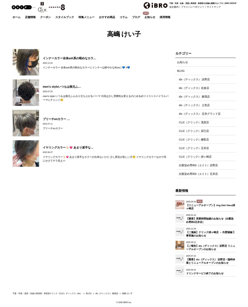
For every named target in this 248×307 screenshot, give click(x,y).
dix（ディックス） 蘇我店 (194, 96)
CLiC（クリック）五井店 (194, 148)
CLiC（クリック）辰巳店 (194, 130)
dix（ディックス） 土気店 (194, 105)
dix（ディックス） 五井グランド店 (200, 113)
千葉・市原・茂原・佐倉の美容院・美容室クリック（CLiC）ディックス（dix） (47, 293)
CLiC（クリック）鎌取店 (194, 139)
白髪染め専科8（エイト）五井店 (198, 173)
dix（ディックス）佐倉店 (194, 87)
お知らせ (182, 62)
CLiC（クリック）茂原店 (194, 122)
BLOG (181, 70)
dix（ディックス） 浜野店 (194, 79)
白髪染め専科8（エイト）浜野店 (198, 165)
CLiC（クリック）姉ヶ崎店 (195, 156)
